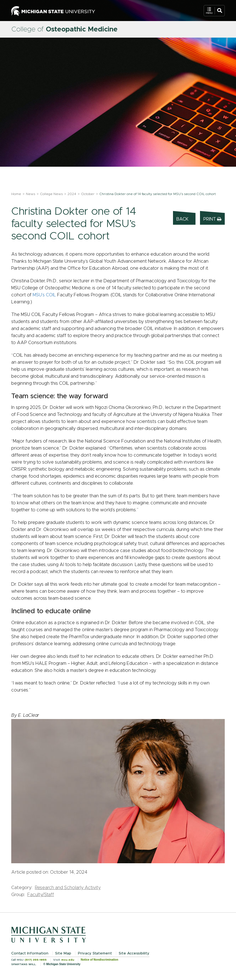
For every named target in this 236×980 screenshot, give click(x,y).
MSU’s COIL (44, 295)
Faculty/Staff (40, 894)
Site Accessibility (134, 953)
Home (16, 194)
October (88, 194)
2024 (72, 194)
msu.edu (67, 959)
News (30, 194)
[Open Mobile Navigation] (214, 10)
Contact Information (29, 953)
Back (182, 219)
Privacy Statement (95, 953)
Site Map (63, 953)
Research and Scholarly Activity (68, 887)
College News (51, 194)
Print (212, 219)
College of (64, 29)
